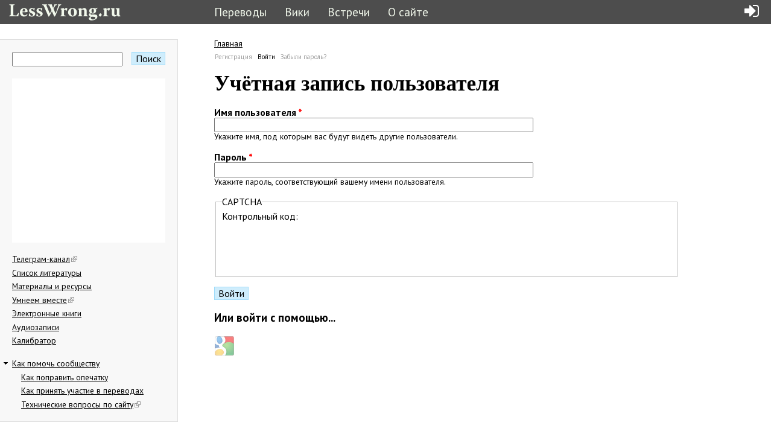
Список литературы (46, 272)
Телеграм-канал (44, 259)
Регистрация (233, 57)
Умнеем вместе (43, 300)
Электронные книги (46, 313)
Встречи (349, 11)
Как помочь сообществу (56, 363)
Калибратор (34, 340)
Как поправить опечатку (64, 377)
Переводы (240, 11)
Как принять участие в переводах (82, 390)
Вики (297, 11)
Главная (228, 43)
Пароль (233, 157)
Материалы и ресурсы (52, 286)
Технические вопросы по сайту (81, 404)
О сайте (408, 11)
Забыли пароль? (303, 57)
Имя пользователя (258, 112)
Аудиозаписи (35, 327)
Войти (267, 57)
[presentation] (313, 245)
